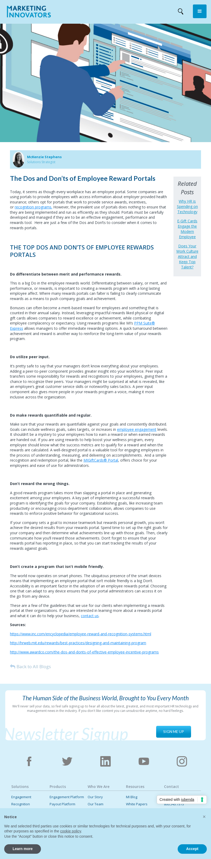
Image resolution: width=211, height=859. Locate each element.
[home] (29, 13)
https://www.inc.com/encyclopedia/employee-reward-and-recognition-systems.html (80, 633)
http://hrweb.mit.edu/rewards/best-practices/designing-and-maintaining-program (78, 642)
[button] (200, 11)
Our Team (95, 804)
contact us (90, 615)
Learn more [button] (23, 849)
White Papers (136, 804)
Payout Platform (62, 804)
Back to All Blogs (34, 666)
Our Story (95, 797)
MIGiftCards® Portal (100, 460)
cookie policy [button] (70, 831)
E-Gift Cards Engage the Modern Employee (187, 228)
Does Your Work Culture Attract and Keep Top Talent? (187, 256)
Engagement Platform (67, 797)
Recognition (20, 804)
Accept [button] (192, 849)
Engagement (21, 797)
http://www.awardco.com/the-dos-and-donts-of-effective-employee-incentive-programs (84, 652)
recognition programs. (33, 206)
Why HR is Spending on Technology (187, 206)
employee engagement (136, 429)
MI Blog (131, 797)
